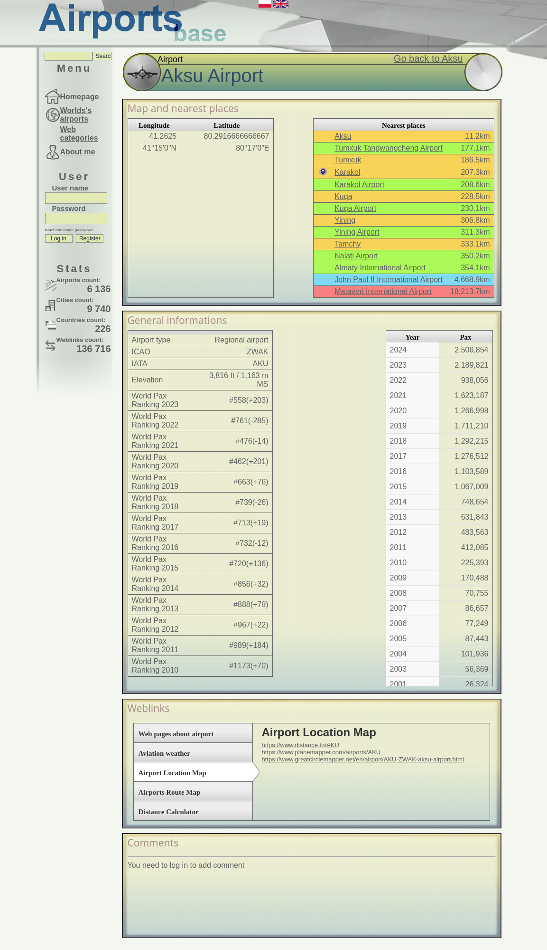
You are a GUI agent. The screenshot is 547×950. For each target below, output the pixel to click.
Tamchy (347, 244)
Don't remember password (69, 230)
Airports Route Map (170, 792)
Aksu (343, 136)
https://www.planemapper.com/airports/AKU (321, 752)
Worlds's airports (76, 114)
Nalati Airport (356, 256)
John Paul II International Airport (388, 280)
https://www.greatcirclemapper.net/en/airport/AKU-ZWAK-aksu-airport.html (363, 759)
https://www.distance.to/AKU (300, 745)
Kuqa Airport (355, 208)
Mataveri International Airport (383, 291)
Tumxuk (347, 160)
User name (70, 188)
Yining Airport (357, 232)
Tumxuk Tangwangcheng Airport (388, 148)
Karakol (347, 172)
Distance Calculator (169, 812)
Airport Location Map (172, 773)
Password (69, 208)
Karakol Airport (359, 184)
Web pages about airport (176, 734)
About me (77, 152)
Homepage (79, 97)
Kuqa (343, 196)
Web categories (79, 133)
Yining (344, 220)
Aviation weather (164, 753)
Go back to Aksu (428, 58)
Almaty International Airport (380, 268)
